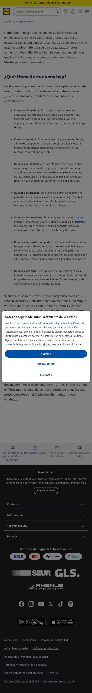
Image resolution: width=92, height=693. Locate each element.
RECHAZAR (46, 375)
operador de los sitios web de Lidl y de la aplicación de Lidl (53, 323)
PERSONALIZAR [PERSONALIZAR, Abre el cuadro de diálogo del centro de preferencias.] (46, 364)
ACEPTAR (46, 353)
